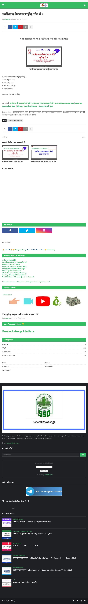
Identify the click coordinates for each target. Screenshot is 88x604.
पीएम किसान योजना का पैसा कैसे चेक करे (14, 262)
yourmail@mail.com (13, 443)
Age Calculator (6, 242)
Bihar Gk (44, 344)
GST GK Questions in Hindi (11, 271)
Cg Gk (44, 348)
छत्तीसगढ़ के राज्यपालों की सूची (20, 103)
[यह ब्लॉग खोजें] (40, 455)
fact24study (51, 250)
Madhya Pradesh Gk (44, 355)
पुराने (83, 137)
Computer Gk (44, 351)
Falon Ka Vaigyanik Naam (11, 264)
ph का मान (35, 103)
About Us (47, 363)
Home (4, 363)
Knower (7, 19)
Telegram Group (20, 250)
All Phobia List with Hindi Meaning (14, 273)
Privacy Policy (49, 366)
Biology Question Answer (27, 106)
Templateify (11, 601)
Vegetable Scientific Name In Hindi (14, 266)
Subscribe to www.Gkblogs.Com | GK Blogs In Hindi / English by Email (26, 282)
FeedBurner (48, 475)
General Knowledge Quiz (64, 103)
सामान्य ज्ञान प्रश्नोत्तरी (46, 103)
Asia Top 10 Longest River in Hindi (14, 275)
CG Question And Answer (15, 120)
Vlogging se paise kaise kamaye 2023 (21, 314)
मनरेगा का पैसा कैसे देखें (9, 260)
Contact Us (5, 366)
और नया (5, 137)
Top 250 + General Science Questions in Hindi (18, 277)
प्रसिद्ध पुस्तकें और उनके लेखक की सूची (13, 269)
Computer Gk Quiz (46, 106)
